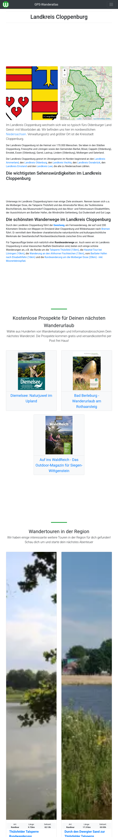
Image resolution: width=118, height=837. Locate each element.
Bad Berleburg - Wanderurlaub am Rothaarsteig (86, 401)
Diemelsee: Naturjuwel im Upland (31, 398)
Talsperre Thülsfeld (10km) (64, 249)
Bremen (105, 228)
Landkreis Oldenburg (35, 162)
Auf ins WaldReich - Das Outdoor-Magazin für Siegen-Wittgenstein (58, 465)
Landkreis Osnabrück (88, 162)
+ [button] (65, 70)
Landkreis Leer (45, 166)
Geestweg (58, 225)
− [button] (65, 75)
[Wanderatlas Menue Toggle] (111, 4)
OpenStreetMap (99, 119)
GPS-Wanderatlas (46, 4)
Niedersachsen (16, 134)
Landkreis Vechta (62, 162)
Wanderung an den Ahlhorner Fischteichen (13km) (57, 253)
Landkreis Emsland (16, 166)
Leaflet (79, 119)
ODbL (108, 119)
